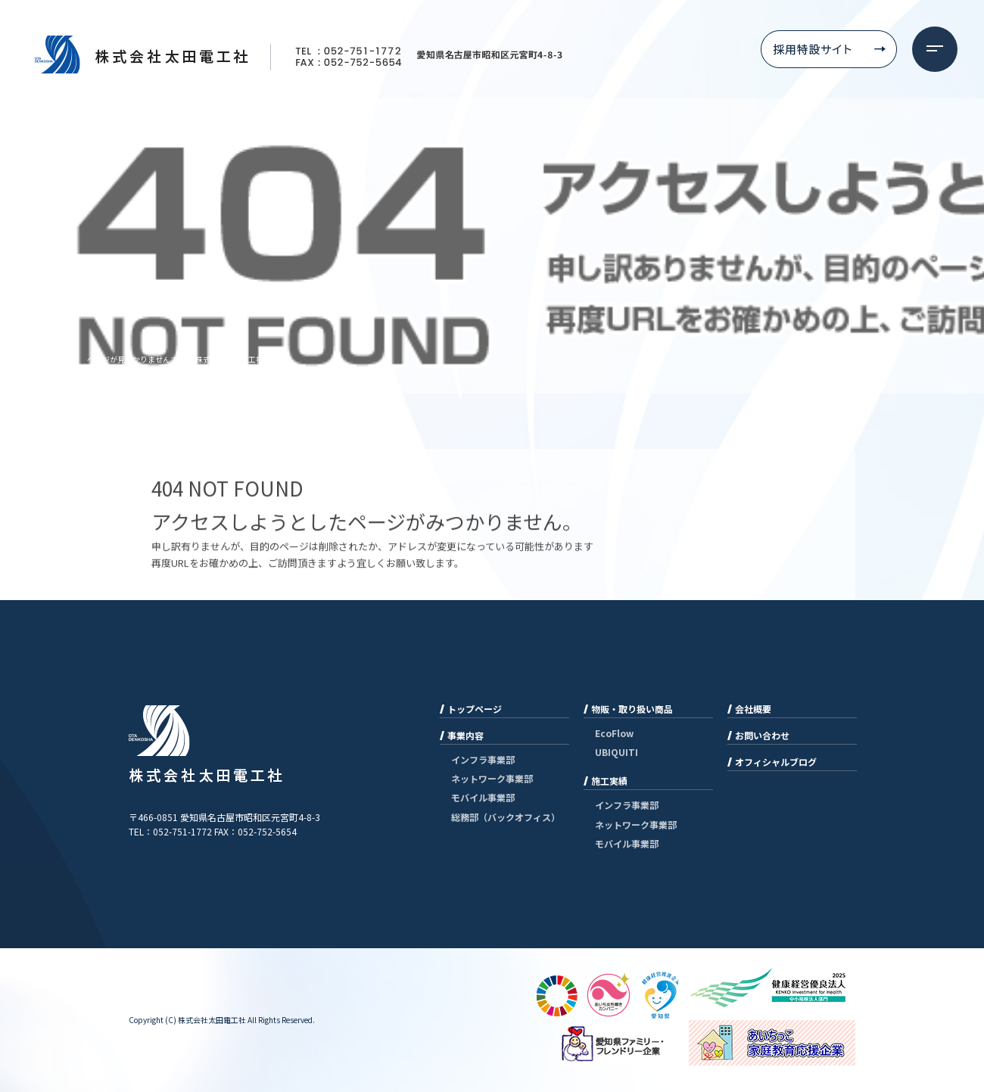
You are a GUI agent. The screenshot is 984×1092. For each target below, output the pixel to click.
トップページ (474, 708)
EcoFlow (614, 732)
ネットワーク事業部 (492, 778)
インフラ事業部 (483, 759)
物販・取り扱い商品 (632, 708)
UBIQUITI (616, 751)
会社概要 (753, 708)
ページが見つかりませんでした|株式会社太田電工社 (175, 359)
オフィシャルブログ (776, 761)
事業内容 (465, 735)
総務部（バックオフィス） (505, 816)
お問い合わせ (762, 735)
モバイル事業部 (483, 797)
